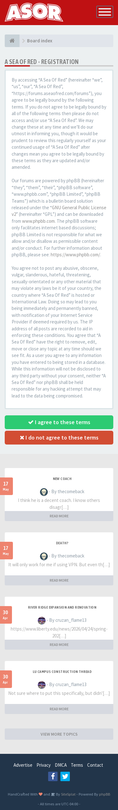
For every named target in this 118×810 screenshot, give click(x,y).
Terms (77, 765)
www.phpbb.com (38, 221)
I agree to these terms (59, 422)
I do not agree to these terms (59, 437)
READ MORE (59, 516)
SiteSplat (68, 794)
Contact (95, 765)
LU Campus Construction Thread (62, 671)
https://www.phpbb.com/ (75, 255)
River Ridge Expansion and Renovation (62, 607)
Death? (62, 543)
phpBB (104, 794)
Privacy (44, 765)
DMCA (61, 765)
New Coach (62, 479)
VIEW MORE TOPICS (59, 734)
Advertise (23, 765)
